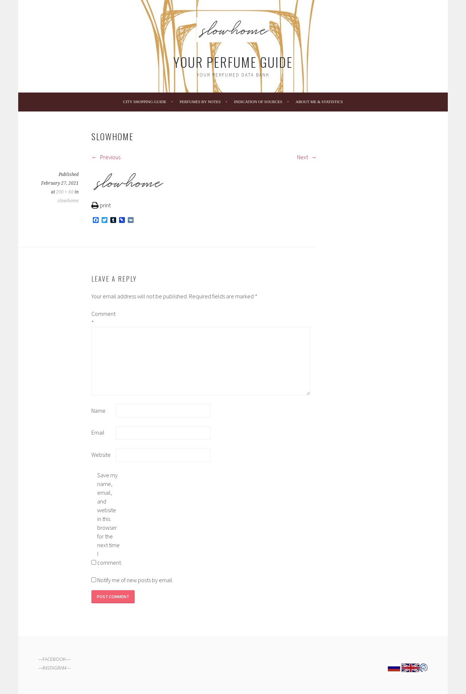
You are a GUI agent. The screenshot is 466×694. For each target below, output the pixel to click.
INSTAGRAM (54, 667)
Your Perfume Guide (233, 61)
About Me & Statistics (319, 101)
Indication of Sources (258, 101)
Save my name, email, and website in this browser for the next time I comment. (109, 518)
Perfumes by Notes (200, 101)
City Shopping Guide (144, 101)
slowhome (68, 200)
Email (97, 432)
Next (307, 157)
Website (101, 454)
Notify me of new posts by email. (135, 580)
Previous (106, 157)
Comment (103, 318)
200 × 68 (65, 192)
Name (98, 410)
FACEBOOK (54, 659)
